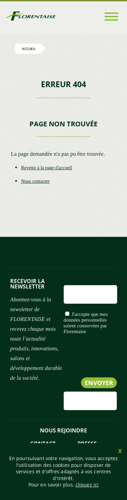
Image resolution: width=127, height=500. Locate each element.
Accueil (29, 48)
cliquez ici (87, 484)
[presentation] (65, 370)
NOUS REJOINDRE (63, 430)
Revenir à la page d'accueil (46, 167)
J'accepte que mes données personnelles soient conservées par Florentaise (86, 322)
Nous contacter (35, 181)
